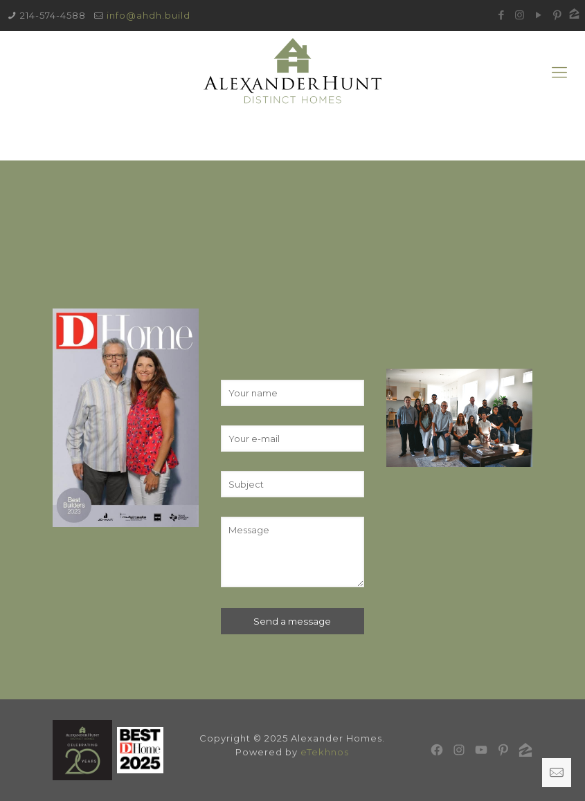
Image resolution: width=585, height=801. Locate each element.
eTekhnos (324, 751)
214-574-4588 (53, 15)
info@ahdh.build (148, 15)
